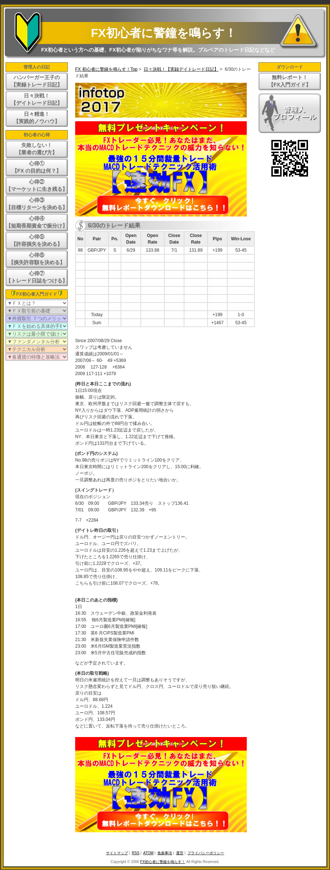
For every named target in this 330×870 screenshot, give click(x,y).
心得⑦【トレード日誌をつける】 (36, 277)
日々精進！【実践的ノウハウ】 (37, 117)
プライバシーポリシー (205, 853)
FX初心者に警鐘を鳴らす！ (163, 33)
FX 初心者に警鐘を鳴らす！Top (106, 69)
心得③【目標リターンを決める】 (36, 203)
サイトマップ (117, 853)
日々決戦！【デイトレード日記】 (36, 99)
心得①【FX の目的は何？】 (36, 167)
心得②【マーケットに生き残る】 (36, 185)
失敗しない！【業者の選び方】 (36, 148)
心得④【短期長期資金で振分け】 (36, 222)
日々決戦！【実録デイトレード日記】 (181, 69)
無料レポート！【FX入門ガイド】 (289, 81)
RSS (136, 853)
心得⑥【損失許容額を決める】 (36, 258)
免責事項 (164, 853)
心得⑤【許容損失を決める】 (36, 240)
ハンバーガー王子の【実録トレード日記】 (36, 81)
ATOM (148, 853)
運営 (179, 853)
